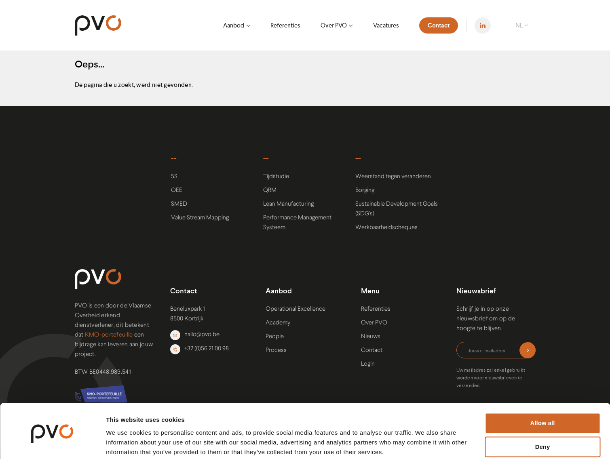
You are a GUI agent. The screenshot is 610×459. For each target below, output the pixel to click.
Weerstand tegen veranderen (393, 177)
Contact (439, 25)
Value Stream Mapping (200, 218)
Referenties (285, 25)
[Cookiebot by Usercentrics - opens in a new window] (52, 443)
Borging (364, 190)
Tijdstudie (276, 177)
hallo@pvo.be (195, 335)
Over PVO (334, 25)
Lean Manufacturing (288, 204)
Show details (125, 443)
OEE (176, 190)
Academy (278, 323)
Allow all (542, 392)
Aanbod (233, 25)
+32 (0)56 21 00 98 (199, 349)
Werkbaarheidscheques (386, 228)
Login (368, 364)
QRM (270, 190)
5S (174, 177)
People (275, 337)
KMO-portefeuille (109, 335)
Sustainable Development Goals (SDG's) (396, 209)
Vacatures (386, 25)
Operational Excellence (295, 309)
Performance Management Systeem (297, 223)
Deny (542, 416)
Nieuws (370, 337)
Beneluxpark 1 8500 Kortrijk (187, 314)
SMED (179, 204)
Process (276, 350)
